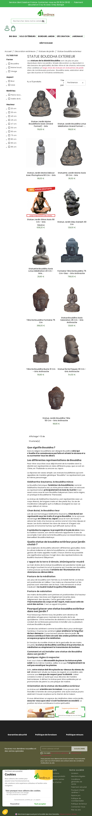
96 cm (13, 147)
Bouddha (15, 63)
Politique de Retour (79, 804)
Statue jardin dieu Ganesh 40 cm (71, 223)
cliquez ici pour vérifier (68, 814)
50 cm (14, 127)
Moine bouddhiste (17, 67)
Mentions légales (78, 776)
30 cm (13, 112)
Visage (14, 71)
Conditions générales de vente (76, 781)
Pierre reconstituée (17, 95)
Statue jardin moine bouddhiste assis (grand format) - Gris (41, 124)
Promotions (54, 773)
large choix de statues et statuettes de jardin (63, 68)
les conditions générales (60, 753)
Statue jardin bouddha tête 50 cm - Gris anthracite (56, 419)
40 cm (14, 116)
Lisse (13, 85)
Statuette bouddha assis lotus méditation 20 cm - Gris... (40, 271)
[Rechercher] (29, 21)
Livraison (74, 773)
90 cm (13, 143)
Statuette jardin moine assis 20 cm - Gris (72, 174)
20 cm (13, 108)
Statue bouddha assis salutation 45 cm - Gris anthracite (71, 320)
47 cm (14, 124)
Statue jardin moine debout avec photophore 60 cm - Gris (41, 174)
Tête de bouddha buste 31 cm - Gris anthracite (40, 370)
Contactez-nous (78, 807)
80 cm (13, 139)
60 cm (13, 131)
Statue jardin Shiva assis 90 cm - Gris (41, 220)
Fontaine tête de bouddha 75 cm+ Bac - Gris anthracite (72, 272)
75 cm (14, 135)
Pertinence (75, 82)
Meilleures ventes (57, 779)
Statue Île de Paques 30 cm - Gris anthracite (72, 370)
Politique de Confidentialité (77, 799)
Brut (12, 81)
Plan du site (76, 810)
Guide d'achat (55, 782)
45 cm (14, 120)
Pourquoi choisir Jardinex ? (77, 791)
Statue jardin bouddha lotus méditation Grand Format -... (72, 125)
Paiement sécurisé (79, 787)
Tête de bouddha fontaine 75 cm (40, 321)
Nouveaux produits (57, 776)
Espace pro (75, 795)
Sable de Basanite (17, 99)
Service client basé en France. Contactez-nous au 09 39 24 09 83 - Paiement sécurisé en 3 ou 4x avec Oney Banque (46, 3)
